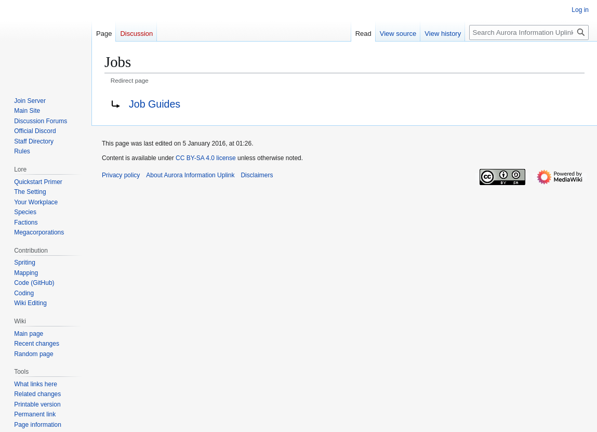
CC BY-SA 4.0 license (206, 158)
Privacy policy (121, 175)
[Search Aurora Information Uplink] (529, 32)
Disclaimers (257, 175)
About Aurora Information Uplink (190, 175)
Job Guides (154, 104)
